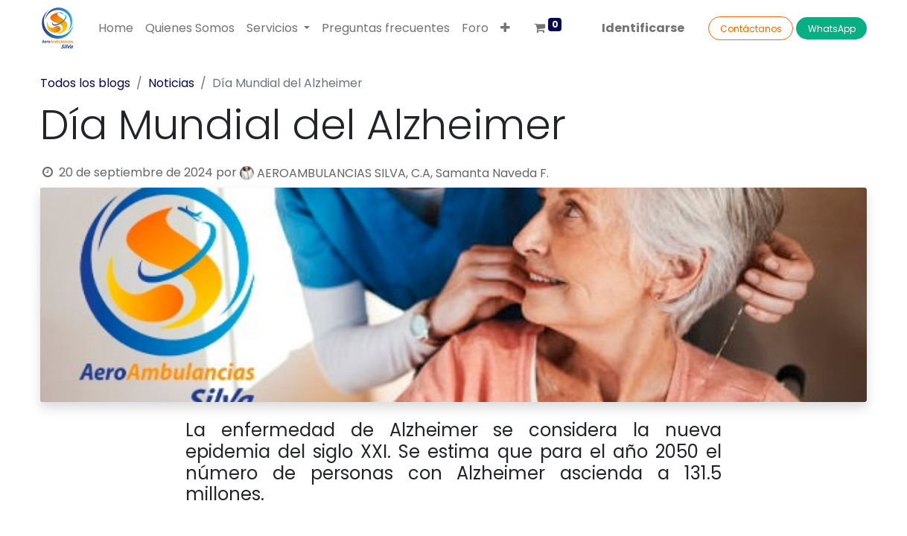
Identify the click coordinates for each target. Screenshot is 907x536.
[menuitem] (115, 28)
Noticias (171, 83)
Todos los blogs (85, 83)
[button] (505, 28)
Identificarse (643, 27)
